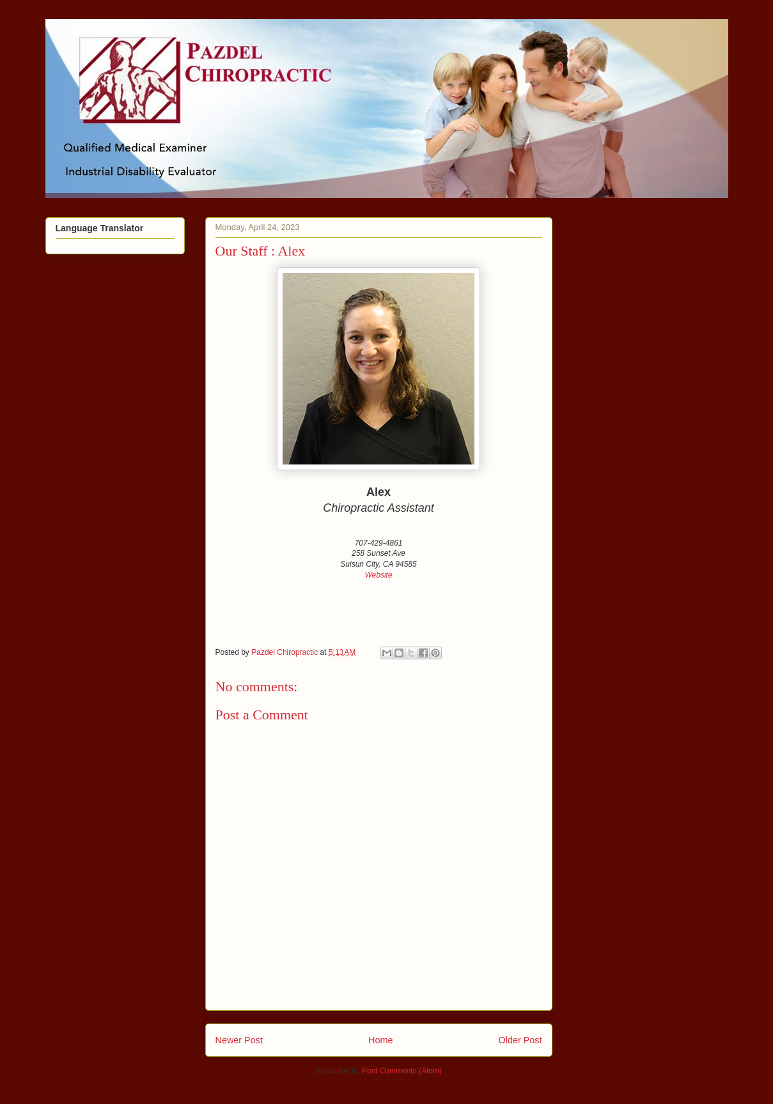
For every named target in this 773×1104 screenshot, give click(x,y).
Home (380, 1040)
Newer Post (239, 1040)
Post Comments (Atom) (402, 1070)
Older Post (520, 1040)
